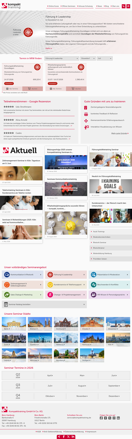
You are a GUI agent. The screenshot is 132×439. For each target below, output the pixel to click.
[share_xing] (59, 437)
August (82, 386)
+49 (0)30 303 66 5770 (47, 423)
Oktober (50, 396)
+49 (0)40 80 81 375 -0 (15, 423)
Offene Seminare (68, 6)
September (114, 386)
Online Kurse (53, 6)
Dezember (114, 396)
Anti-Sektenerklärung (52, 432)
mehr (49, 48)
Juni (114, 375)
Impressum (90, 432)
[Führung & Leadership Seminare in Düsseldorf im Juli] (124, 6)
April (50, 375)
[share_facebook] (63, 437)
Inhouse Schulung (85, 6)
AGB (38, 432)
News (99, 6)
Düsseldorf (9, 83)
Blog (106, 6)
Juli (50, 386)
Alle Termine (12, 89)
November (82, 396)
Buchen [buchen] (32, 89)
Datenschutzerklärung (74, 432)
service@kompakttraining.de (79, 418)
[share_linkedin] (73, 437)
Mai (82, 375)
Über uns (115, 6)
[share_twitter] (68, 437)
